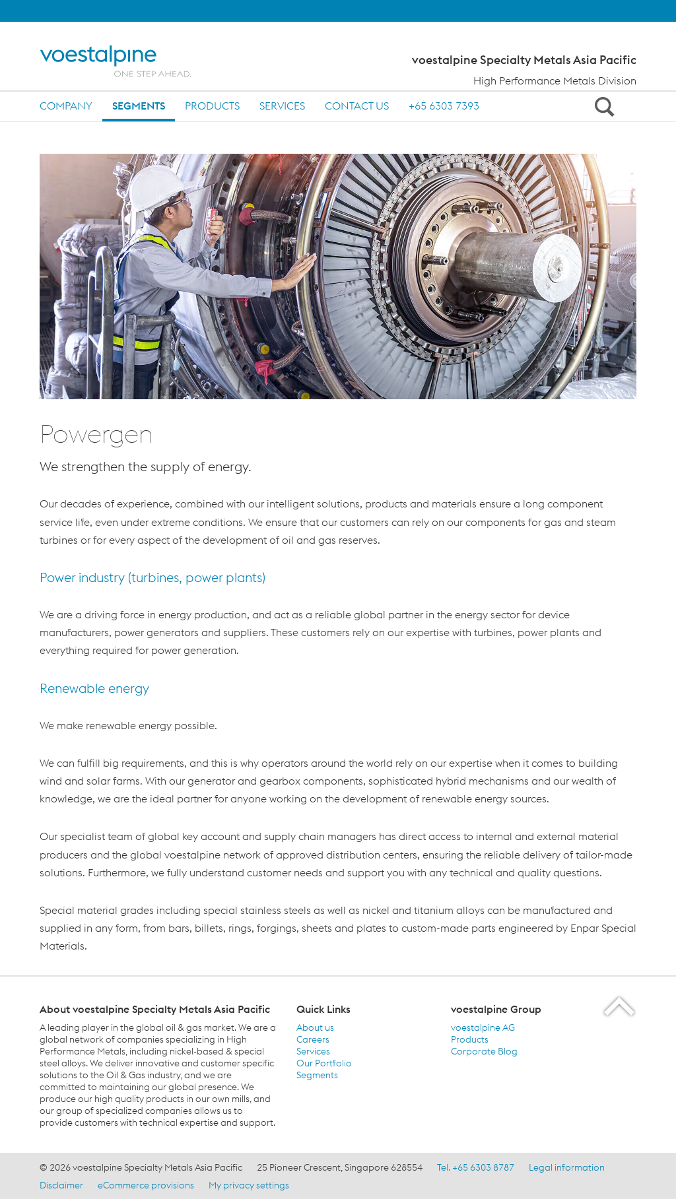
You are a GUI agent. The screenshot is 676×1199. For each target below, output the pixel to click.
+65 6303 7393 (444, 105)
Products (212, 105)
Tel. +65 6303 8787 (475, 1167)
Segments (138, 105)
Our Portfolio (324, 1063)
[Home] (127, 61)
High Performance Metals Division (554, 80)
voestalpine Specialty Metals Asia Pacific (524, 60)
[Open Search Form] (602, 106)
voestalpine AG (483, 1027)
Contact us (357, 105)
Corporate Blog (484, 1051)
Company (66, 105)
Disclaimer (61, 1185)
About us (315, 1027)
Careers (312, 1039)
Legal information (567, 1167)
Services (282, 105)
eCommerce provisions (146, 1185)
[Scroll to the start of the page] (620, 1006)
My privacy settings (249, 1185)
